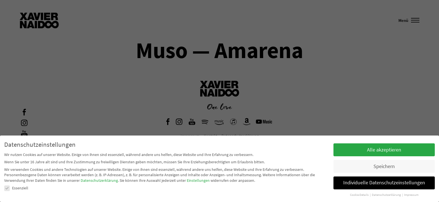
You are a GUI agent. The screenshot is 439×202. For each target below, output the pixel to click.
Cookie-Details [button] (359, 195)
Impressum (411, 195)
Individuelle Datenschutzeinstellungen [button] (384, 183)
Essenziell (16, 187)
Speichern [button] (384, 166)
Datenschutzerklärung (99, 180)
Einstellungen (198, 180)
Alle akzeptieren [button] (384, 150)
